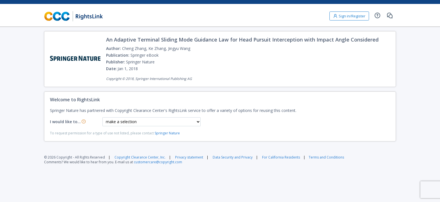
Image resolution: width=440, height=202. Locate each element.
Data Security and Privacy (233, 157)
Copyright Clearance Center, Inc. (140, 157)
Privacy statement (189, 157)
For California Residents (281, 157)
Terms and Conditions (326, 157)
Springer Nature (167, 133)
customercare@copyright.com (158, 162)
